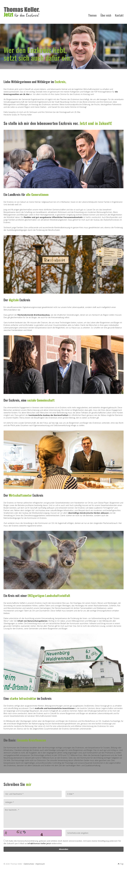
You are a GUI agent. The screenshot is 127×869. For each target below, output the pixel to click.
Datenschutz (29, 864)
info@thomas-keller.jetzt (39, 843)
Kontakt (119, 15)
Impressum (40, 864)
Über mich (105, 15)
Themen (92, 15)
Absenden (63, 849)
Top (120, 864)
